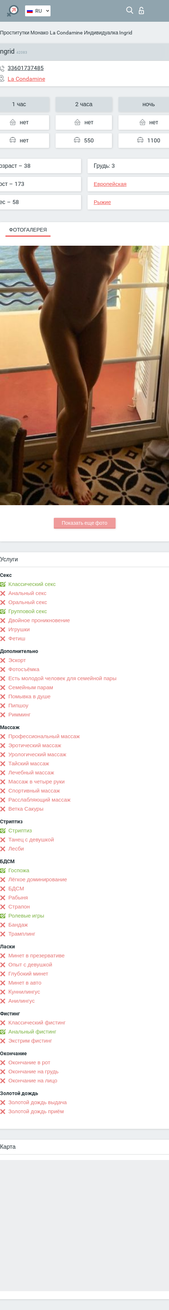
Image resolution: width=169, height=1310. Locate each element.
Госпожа (18, 870)
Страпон (19, 906)
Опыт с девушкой (30, 964)
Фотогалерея (28, 230)
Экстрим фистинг (30, 1040)
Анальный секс (27, 593)
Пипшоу (18, 705)
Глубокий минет (28, 973)
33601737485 (26, 68)
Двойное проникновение (39, 620)
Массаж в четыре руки (36, 781)
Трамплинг (21, 934)
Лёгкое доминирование (37, 879)
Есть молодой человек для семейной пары (62, 678)
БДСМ (16, 888)
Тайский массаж (28, 763)
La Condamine (66, 33)
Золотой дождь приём (36, 1111)
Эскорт (17, 660)
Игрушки (19, 629)
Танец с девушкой (31, 839)
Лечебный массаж (31, 772)
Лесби (16, 848)
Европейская (110, 184)
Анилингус (21, 1001)
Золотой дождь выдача (37, 1102)
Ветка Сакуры (25, 809)
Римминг (19, 714)
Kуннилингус (24, 992)
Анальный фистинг (32, 1031)
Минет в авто (24, 983)
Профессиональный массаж (44, 736)
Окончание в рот (29, 1062)
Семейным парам (30, 687)
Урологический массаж (37, 754)
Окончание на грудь (33, 1071)
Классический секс (32, 584)
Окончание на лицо (32, 1080)
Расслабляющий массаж (39, 800)
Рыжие (102, 202)
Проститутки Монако (24, 33)
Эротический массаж (34, 745)
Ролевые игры (26, 915)
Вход (141, 10)
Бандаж (18, 925)
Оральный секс (27, 602)
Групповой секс (27, 611)
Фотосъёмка (23, 669)
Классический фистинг (36, 1022)
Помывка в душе (29, 696)
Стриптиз (20, 830)
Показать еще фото (85, 523)
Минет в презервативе (36, 955)
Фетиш (16, 638)
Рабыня (18, 897)
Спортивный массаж (34, 790)
